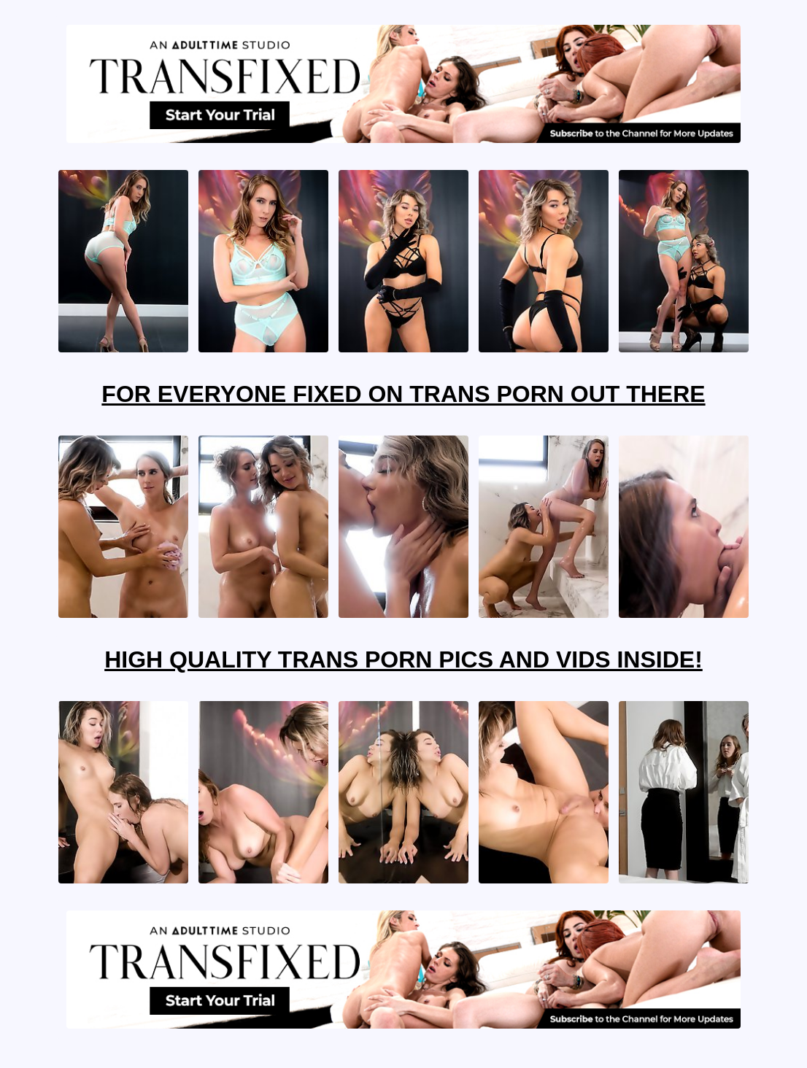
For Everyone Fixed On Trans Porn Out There (403, 394)
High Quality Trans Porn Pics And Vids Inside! (403, 659)
